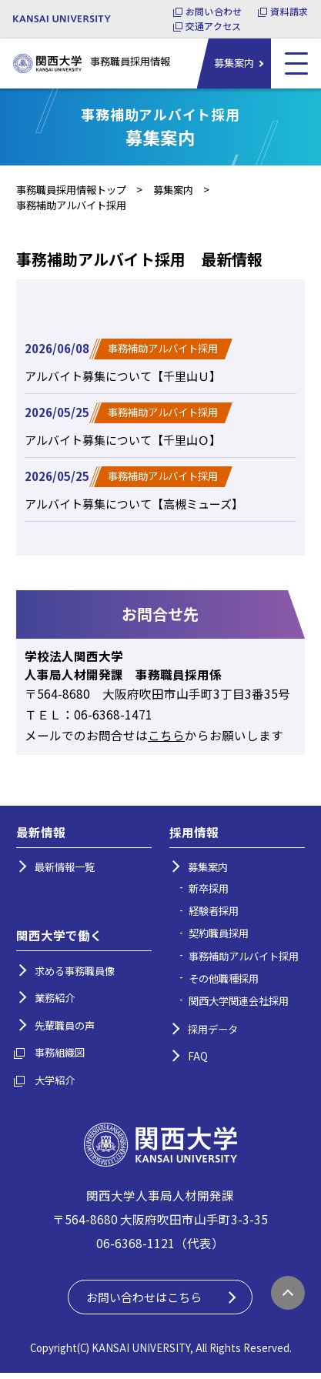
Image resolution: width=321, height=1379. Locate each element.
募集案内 (234, 62)
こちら (166, 738)
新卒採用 (209, 892)
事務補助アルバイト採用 (244, 960)
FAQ (198, 1060)
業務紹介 (55, 1001)
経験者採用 (214, 914)
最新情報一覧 (65, 870)
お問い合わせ (214, 11)
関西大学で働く (59, 938)
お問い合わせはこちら (148, 1302)
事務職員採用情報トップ (71, 189)
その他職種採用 (224, 982)
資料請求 (289, 11)
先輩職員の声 (65, 1029)
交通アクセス (213, 26)
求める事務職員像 (75, 974)
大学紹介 (55, 1084)
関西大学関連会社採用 (239, 1004)
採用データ (213, 1033)
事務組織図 (60, 1056)
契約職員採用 (219, 937)
